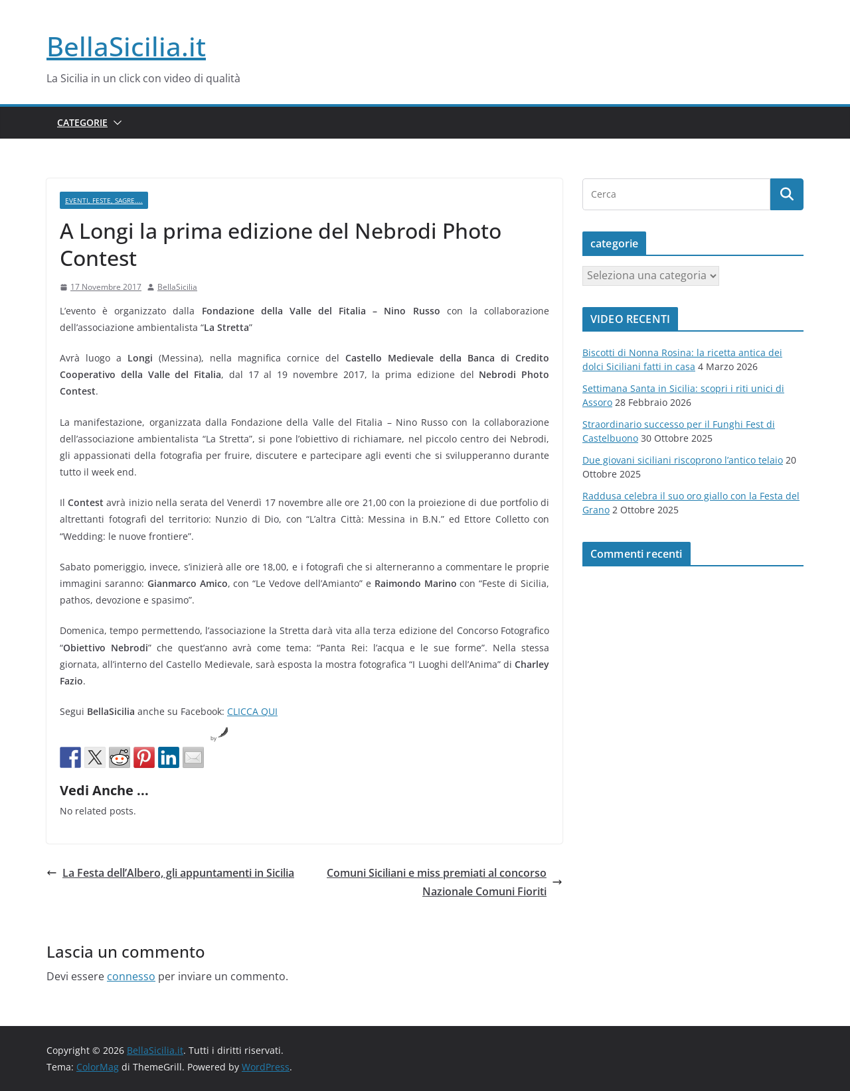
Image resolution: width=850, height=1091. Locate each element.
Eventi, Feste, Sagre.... (104, 200)
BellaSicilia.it (126, 46)
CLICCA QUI (252, 711)
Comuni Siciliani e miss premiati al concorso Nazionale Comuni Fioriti (444, 882)
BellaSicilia (177, 286)
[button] (115, 122)
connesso (131, 976)
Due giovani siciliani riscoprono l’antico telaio (682, 460)
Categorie (82, 122)
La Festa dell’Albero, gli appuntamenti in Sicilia (170, 873)
